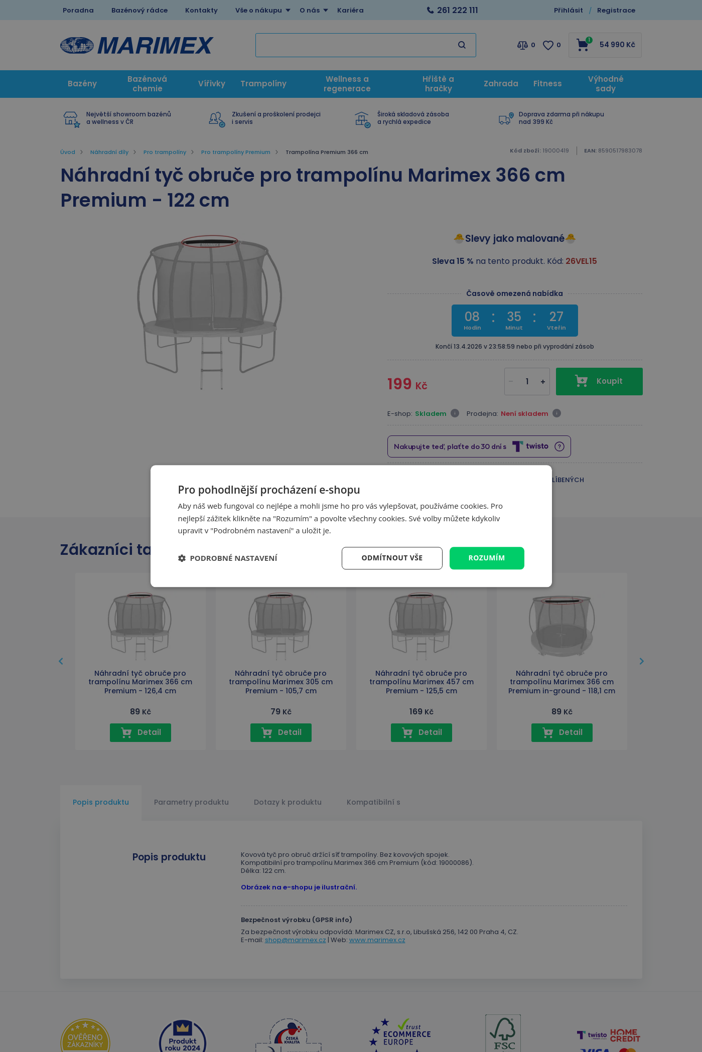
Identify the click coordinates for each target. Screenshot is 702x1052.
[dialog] (351, 526)
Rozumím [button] (487, 557)
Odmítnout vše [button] (392, 557)
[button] (227, 558)
